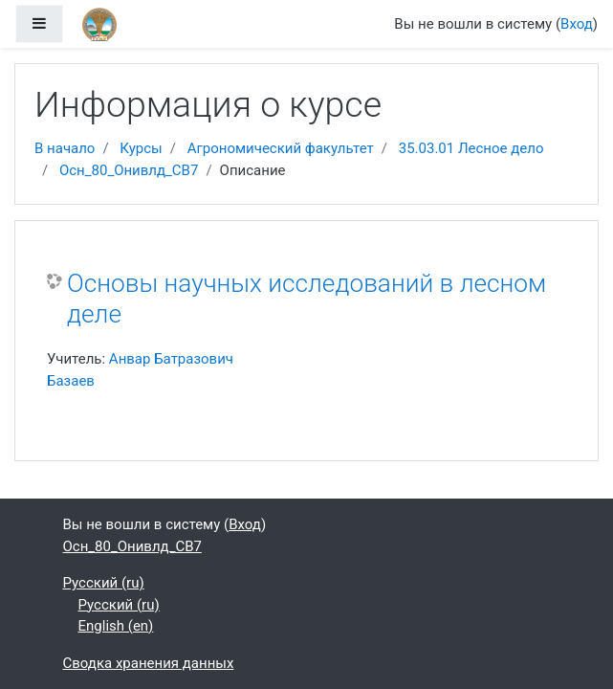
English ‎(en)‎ (116, 625)
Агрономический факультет (280, 148)
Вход (576, 24)
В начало (64, 148)
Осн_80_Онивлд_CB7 (128, 170)
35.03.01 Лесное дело (471, 148)
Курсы (141, 148)
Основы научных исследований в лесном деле (306, 298)
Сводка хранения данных (148, 663)
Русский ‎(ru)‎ (103, 582)
